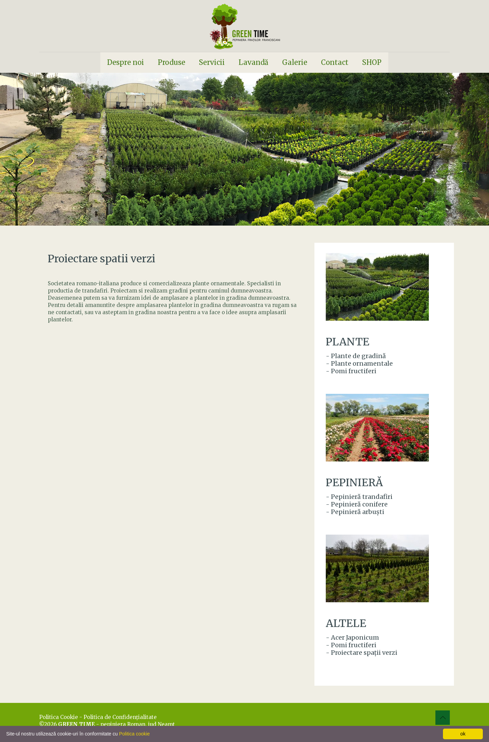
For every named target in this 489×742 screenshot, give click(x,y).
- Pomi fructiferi (351, 371)
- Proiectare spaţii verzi (361, 653)
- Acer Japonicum (352, 637)
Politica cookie (134, 734)
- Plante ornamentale (359, 363)
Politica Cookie (58, 717)
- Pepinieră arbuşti (355, 512)
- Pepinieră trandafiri (359, 497)
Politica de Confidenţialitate (120, 717)
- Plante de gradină (356, 356)
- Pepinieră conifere (357, 504)
